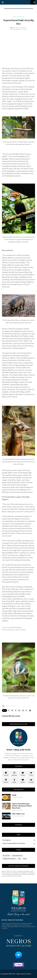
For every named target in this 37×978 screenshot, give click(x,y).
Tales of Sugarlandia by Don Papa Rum (19, 843)
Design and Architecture (9, 858)
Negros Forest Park (10, 706)
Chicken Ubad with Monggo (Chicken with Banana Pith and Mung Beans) (22, 806)
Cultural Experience (17, 855)
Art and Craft (6, 855)
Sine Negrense (19, 840)
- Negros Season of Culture (23, 974)
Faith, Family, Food (18, 814)
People (25, 858)
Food (19, 858)
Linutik (14, 795)
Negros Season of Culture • (19, 27)
